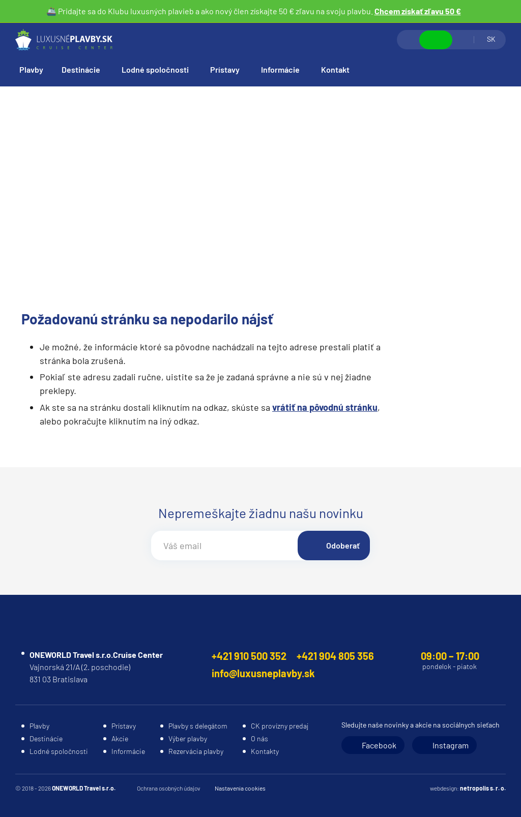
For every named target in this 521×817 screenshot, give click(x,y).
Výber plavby (187, 738)
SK (491, 39)
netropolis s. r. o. (483, 788)
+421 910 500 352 (249, 656)
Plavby (31, 69)
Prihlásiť (463, 39)
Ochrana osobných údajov (168, 788)
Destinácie (81, 69)
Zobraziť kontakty (435, 40)
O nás (259, 738)
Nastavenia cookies (240, 788)
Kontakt (335, 69)
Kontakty (265, 751)
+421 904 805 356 (335, 656)
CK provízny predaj (279, 725)
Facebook (379, 745)
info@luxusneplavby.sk (263, 673)
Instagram (450, 745)
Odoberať (343, 545)
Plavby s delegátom (197, 725)
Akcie (119, 738)
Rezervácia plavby (195, 751)
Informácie (280, 69)
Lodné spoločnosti (155, 69)
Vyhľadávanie (408, 39)
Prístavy (225, 69)
